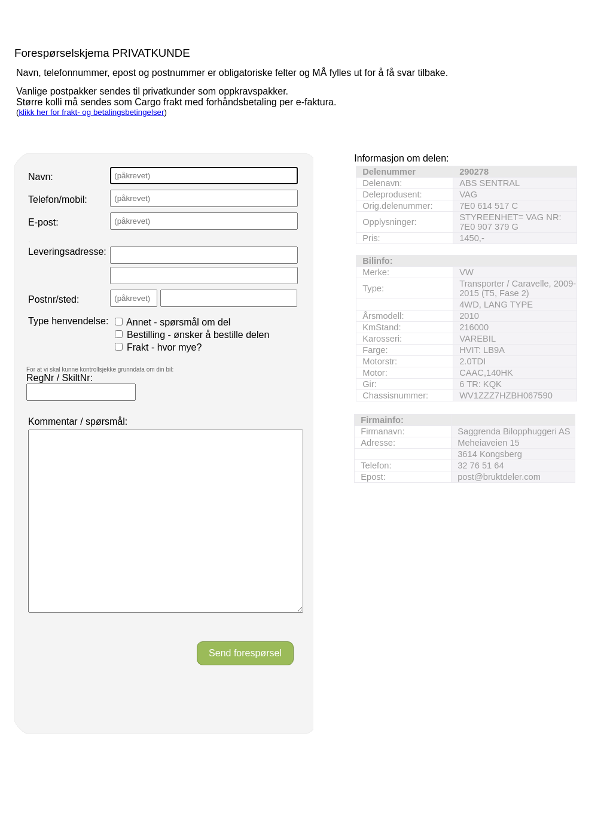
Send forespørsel (245, 689)
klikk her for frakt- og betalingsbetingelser (91, 112)
